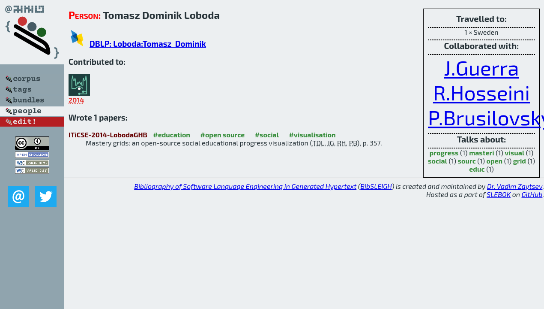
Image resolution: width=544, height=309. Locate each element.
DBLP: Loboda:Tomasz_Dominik (148, 43)
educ (476, 169)
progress (444, 152)
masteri (481, 152)
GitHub (532, 194)
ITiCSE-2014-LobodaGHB (108, 134)
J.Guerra (481, 67)
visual (514, 152)
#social (267, 134)
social (437, 161)
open (494, 161)
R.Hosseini (481, 92)
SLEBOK (499, 194)
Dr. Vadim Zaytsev (514, 186)
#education (171, 134)
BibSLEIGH (376, 186)
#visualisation (312, 134)
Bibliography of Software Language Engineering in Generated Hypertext (245, 186)
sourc (467, 161)
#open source (222, 134)
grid (519, 161)
